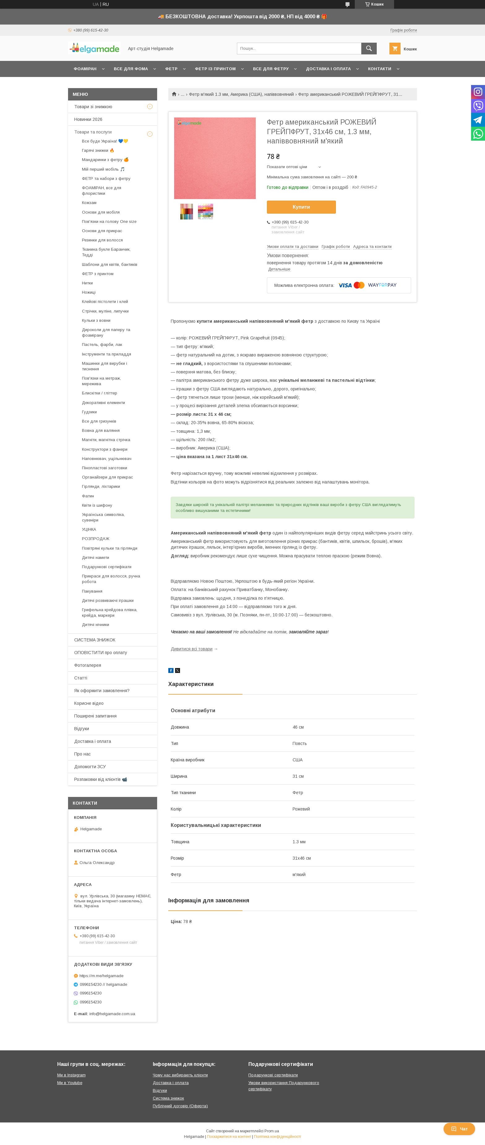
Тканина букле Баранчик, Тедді (106, 252)
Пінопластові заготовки (104, 468)
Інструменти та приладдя (106, 354)
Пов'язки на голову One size (109, 221)
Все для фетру (271, 68)
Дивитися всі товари (191, 648)
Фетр (171, 68)
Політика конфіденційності (277, 1136)
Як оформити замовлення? (102, 690)
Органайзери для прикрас (107, 477)
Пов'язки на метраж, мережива (101, 381)
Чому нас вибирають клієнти (180, 1075)
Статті (80, 677)
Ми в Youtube (69, 1082)
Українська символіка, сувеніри (103, 517)
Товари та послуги (93, 132)
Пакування (92, 591)
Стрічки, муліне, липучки (105, 311)
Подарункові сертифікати (106, 566)
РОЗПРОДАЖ (95, 538)
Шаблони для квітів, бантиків (109, 264)
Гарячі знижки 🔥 (98, 150)
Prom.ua (271, 1131)
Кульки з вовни (96, 320)
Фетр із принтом (215, 68)
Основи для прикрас (102, 230)
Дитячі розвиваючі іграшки (108, 600)
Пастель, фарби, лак (102, 344)
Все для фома (131, 68)
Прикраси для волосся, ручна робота (111, 579)
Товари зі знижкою (93, 106)
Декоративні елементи (103, 402)
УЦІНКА (89, 529)
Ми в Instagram (71, 1075)
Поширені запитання (95, 715)
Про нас (82, 753)
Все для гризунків (99, 421)
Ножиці (89, 292)
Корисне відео (89, 703)
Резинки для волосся (102, 240)
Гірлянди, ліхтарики (101, 486)
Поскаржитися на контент (229, 1136)
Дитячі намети (95, 557)
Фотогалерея (87, 665)
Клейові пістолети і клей (105, 301)
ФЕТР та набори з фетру (106, 178)
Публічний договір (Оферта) (180, 1106)
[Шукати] (369, 48)
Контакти (379, 68)
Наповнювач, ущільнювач (106, 458)
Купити (301, 207)
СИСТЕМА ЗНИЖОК (94, 639)
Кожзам (89, 202)
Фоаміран (85, 68)
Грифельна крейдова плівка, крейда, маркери (109, 612)
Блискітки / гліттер (99, 393)
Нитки (87, 283)
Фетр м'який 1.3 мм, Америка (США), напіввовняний (241, 94)
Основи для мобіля (101, 212)
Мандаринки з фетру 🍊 (105, 159)
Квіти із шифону (97, 505)
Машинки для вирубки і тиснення (104, 366)
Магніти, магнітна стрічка (106, 439)
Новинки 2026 (88, 119)
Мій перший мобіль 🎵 (103, 169)
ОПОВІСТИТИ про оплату (100, 652)
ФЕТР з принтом (98, 273)
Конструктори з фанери (104, 449)
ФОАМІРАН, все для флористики (101, 190)
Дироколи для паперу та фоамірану (106, 332)
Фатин (88, 496)
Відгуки (81, 728)
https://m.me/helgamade (101, 975)
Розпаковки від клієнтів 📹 (100, 779)
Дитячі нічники (95, 624)
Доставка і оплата (328, 68)
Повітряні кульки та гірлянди (109, 548)
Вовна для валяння (101, 430)
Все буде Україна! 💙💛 (105, 141)
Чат (459, 1129)
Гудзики (89, 412)
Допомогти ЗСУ (90, 766)
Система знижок (168, 1098)
